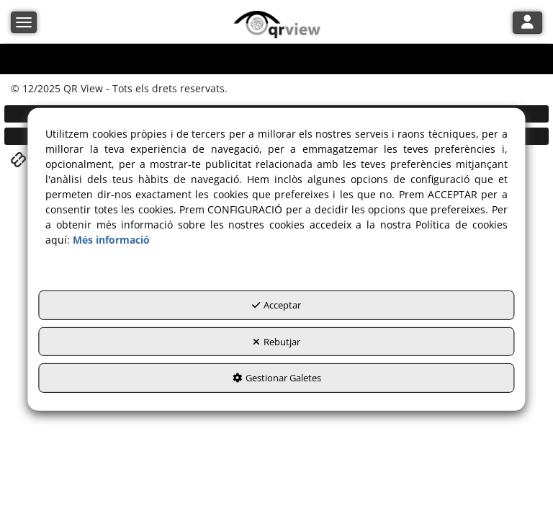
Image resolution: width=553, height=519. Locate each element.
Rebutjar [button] (276, 341)
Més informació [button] (111, 240)
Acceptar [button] (276, 304)
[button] (277, 25)
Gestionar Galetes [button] (277, 377)
